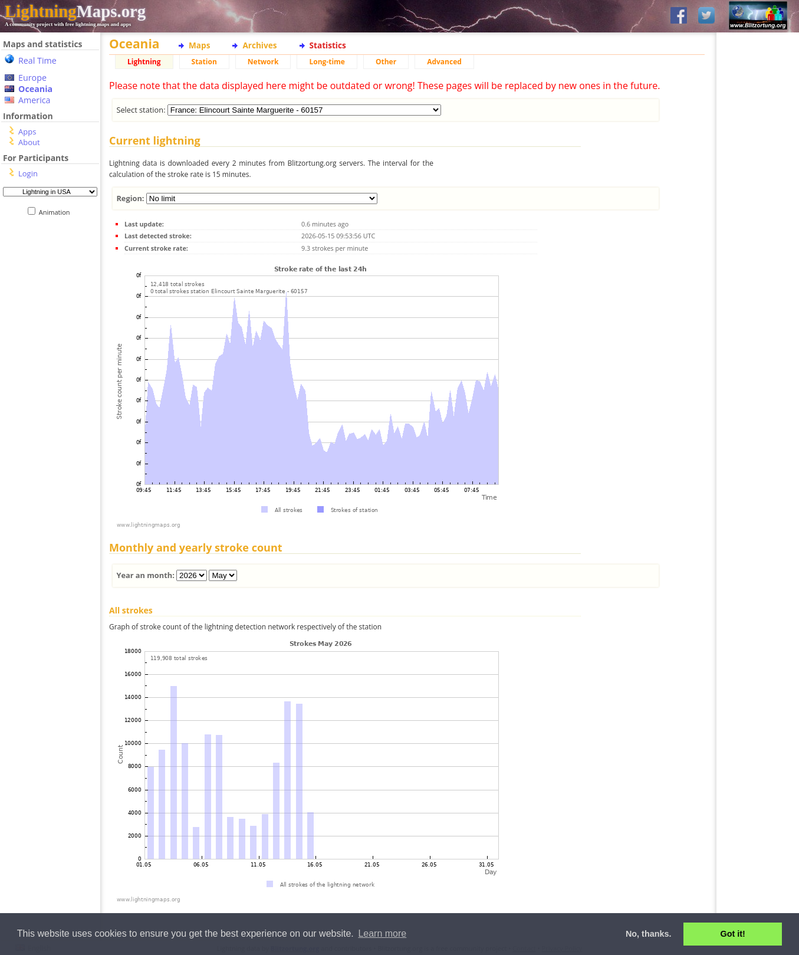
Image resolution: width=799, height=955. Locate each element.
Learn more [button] (382, 933)
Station (204, 62)
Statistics (328, 45)
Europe (32, 77)
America (34, 100)
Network (263, 62)
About (29, 142)
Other (386, 62)
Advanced (444, 62)
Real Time (37, 60)
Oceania (35, 88)
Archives (259, 45)
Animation (57, 212)
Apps (27, 131)
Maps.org (75, 11)
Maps (199, 45)
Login (28, 173)
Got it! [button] (733, 933)
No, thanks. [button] (649, 933)
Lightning (144, 62)
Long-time (326, 62)
